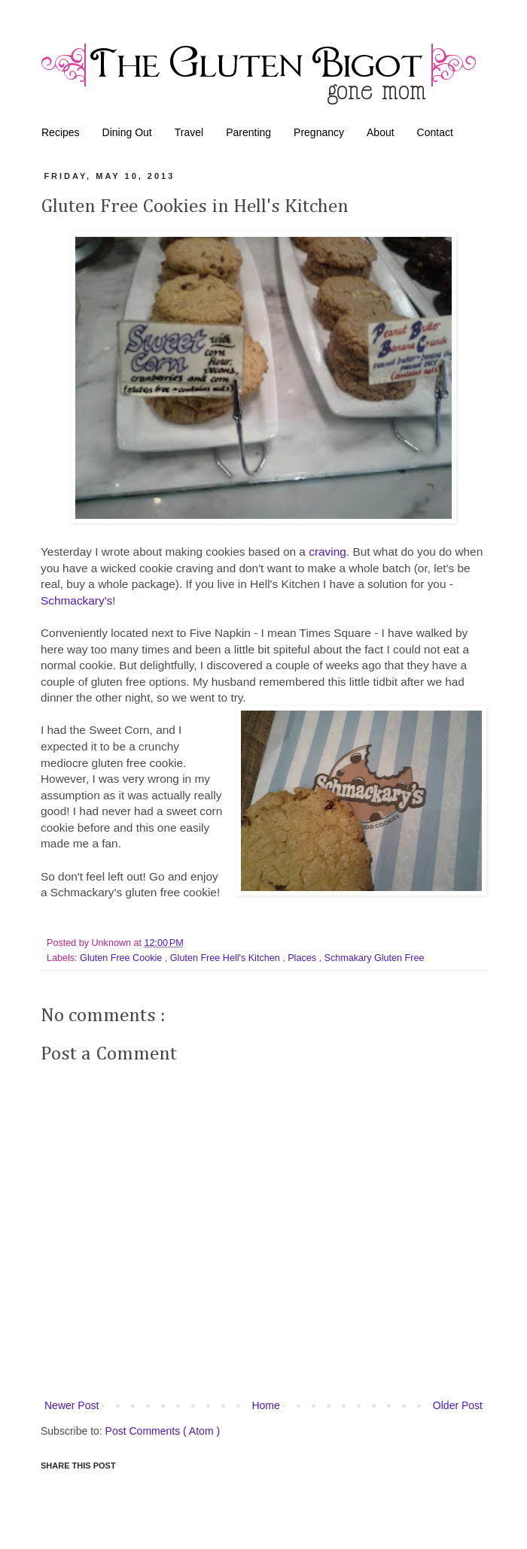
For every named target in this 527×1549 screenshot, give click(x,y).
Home (265, 1405)
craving (327, 551)
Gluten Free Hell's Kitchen (226, 958)
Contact (435, 132)
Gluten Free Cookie (122, 958)
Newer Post (71, 1405)
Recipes (60, 132)
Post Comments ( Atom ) (162, 1431)
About (380, 132)
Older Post (458, 1405)
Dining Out (127, 132)
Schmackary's (76, 600)
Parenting (248, 132)
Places (303, 958)
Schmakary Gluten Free (374, 958)
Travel (189, 132)
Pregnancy (319, 132)
